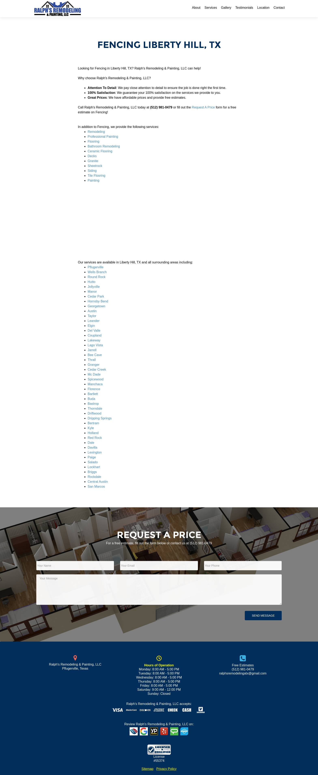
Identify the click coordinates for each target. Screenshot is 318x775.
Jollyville (94, 286)
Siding (92, 170)
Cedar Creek (97, 369)
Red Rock (95, 437)
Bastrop (93, 403)
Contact (279, 7)
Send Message (263, 615)
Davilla (92, 447)
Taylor (92, 316)
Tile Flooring (96, 175)
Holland (93, 433)
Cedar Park (96, 296)
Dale (91, 442)
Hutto (91, 282)
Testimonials (244, 7)
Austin (92, 311)
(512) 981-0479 (201, 543)
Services (210, 7)
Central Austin (98, 481)
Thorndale (95, 408)
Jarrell (92, 350)
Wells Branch (97, 272)
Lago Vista (95, 345)
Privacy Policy (166, 769)
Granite (93, 161)
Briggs (92, 472)
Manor (92, 291)
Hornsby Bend (98, 301)
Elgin (91, 325)
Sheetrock (95, 166)
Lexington (95, 452)
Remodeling (96, 131)
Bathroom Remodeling (104, 146)
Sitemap (148, 769)
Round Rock (96, 277)
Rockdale (94, 476)
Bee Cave (95, 355)
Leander (94, 321)
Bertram (93, 423)
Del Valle (94, 330)
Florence (94, 389)
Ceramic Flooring (100, 151)
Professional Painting (103, 136)
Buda (91, 398)
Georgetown (96, 306)
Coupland (95, 335)
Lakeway (94, 340)
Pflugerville (95, 267)
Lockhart (94, 467)
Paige (92, 457)
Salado (93, 462)
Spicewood (95, 379)
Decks (92, 156)
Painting (93, 180)
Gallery (226, 7)
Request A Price (203, 107)
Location (263, 7)
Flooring (93, 141)
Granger (94, 364)
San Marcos (96, 486)
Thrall (92, 360)
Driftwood (94, 413)
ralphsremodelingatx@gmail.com (242, 673)
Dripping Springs (100, 418)
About (196, 7)
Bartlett (93, 394)
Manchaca (95, 384)
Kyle (91, 428)
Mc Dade (94, 374)
